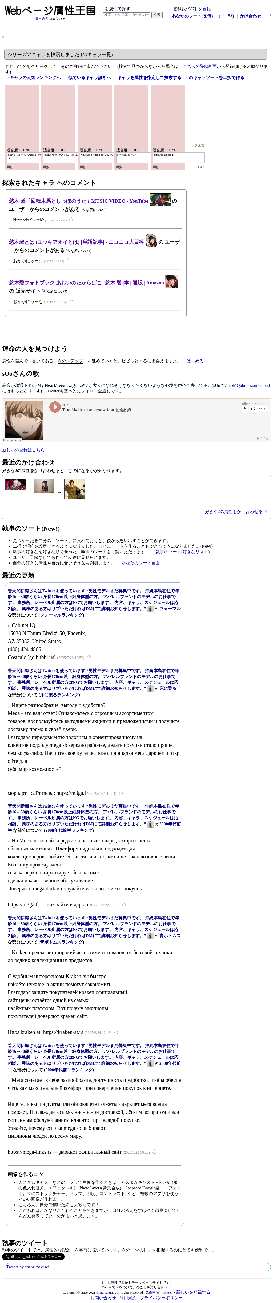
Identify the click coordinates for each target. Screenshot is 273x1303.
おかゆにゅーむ (126, 154)
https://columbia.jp (164, 154)
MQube (239, 385)
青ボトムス (170, 935)
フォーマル (170, 608)
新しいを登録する (193, 1292)
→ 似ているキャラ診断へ (87, 77)
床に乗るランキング (59, 695)
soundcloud (260, 385)
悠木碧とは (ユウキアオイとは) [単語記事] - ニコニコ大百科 (83, 242)
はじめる (195, 361)
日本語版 (41, 18)
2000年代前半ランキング (68, 830)
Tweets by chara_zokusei (27, 1267)
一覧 (228, 16)
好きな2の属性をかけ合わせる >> (236, 511)
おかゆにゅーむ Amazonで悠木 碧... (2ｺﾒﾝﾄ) (31, 156)
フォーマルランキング (61, 615)
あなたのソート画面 (141, 563)
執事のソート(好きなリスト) (183, 551)
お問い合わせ (103, 1298)
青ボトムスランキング (61, 942)
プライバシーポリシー (161, 1298)
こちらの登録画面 (200, 66)
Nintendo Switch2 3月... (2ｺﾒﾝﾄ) (98, 154)
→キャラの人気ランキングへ (33, 77)
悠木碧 (53, 146)
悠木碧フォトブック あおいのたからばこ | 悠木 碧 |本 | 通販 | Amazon (93, 283)
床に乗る (167, 688)
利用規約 (127, 1298)
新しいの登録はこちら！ (25, 450)
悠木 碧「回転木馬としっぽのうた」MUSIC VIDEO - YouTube (90, 201)
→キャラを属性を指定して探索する (147, 77)
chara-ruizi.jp (105, 1292)
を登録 (204, 9)
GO (201, 166)
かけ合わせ (250, 16)
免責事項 (152, 1292)
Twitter (167, 1292)
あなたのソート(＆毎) (192, 16)
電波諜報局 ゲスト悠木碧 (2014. (63, 154)
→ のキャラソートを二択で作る (213, 77)
